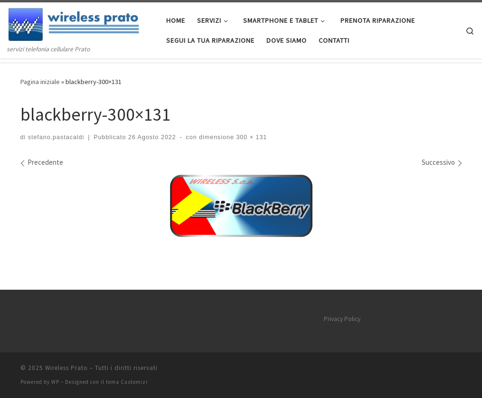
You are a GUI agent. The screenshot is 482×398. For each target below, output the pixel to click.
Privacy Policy (342, 319)
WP (55, 382)
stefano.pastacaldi (56, 137)
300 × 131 (250, 137)
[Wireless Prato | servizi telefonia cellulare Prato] (79, 23)
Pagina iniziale (40, 81)
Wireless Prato (66, 368)
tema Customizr (127, 382)
